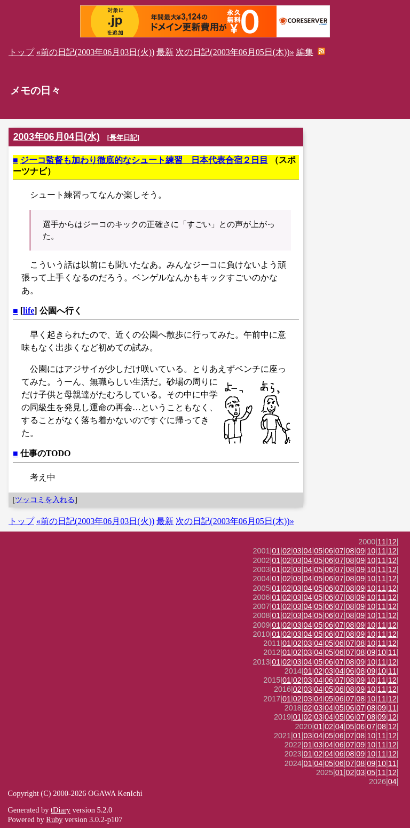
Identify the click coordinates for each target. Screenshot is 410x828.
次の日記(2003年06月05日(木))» (235, 52)
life (28, 310)
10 (371, 550)
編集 (304, 52)
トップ (21, 52)
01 (276, 550)
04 (308, 550)
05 (318, 550)
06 (329, 550)
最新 (165, 52)
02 (286, 550)
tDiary (60, 810)
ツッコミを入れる (45, 499)
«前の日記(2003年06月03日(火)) (95, 52)
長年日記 (123, 138)
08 (350, 550)
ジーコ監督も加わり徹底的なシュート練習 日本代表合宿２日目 (144, 160)
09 (360, 550)
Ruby (54, 819)
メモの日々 (35, 90)
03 (297, 550)
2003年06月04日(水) (56, 136)
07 (339, 550)
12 (392, 541)
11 (381, 541)
